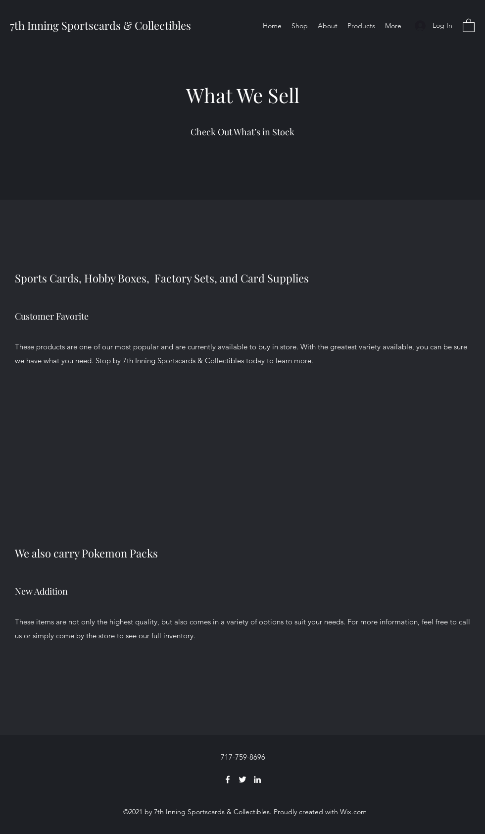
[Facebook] (228, 779)
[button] (469, 25)
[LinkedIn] (257, 779)
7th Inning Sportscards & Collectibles (100, 25)
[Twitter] (242, 779)
